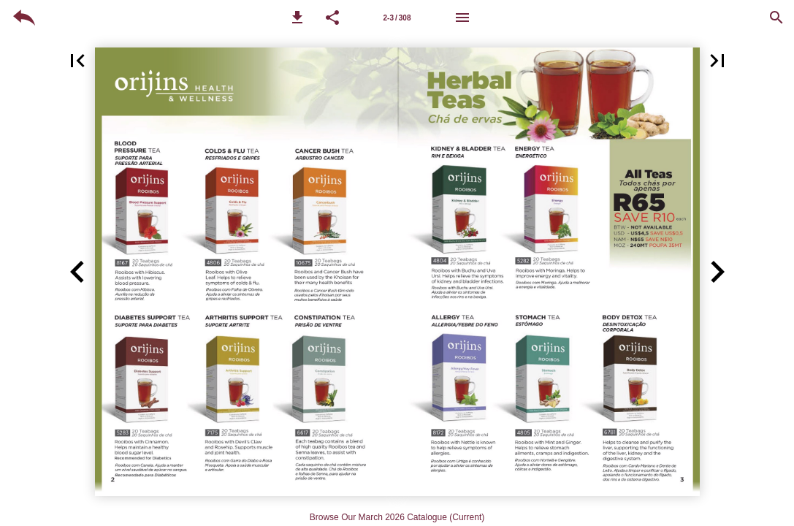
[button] (297, 17)
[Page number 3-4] (397, 17)
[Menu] (462, 17)
